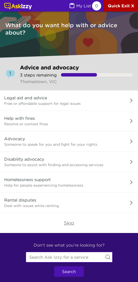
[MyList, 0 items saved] (85, 5)
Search (69, 271)
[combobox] (69, 257)
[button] (69, 100)
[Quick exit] (121, 5)
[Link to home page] (18, 6)
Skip (69, 223)
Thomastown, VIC (38, 81)
